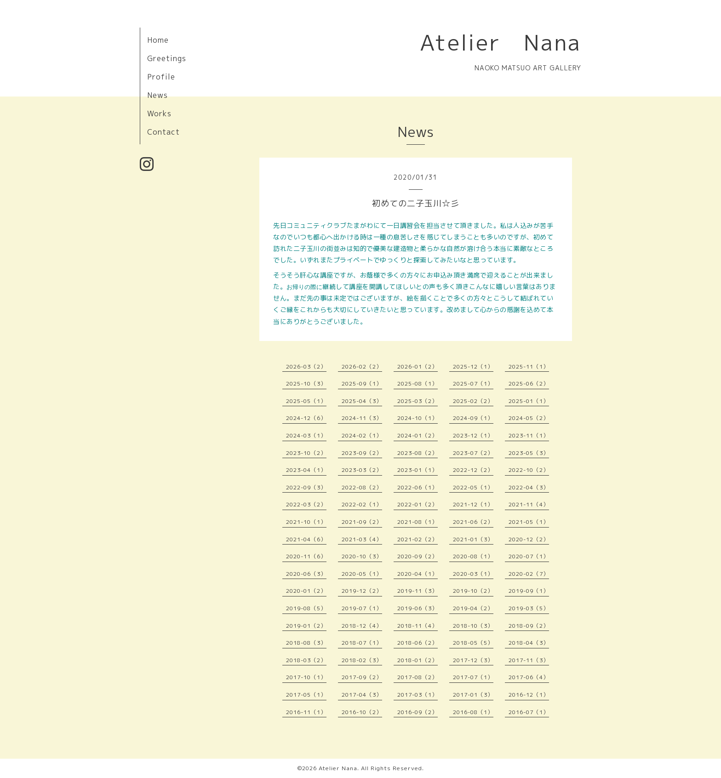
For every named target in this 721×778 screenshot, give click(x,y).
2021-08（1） (417, 522)
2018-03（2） (306, 660)
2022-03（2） (306, 504)
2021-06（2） (473, 522)
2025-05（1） (306, 401)
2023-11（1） (529, 435)
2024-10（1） (417, 418)
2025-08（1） (417, 383)
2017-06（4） (529, 677)
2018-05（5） (473, 643)
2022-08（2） (362, 487)
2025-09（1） (362, 383)
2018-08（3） (306, 643)
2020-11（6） (306, 556)
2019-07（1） (362, 608)
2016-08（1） (473, 712)
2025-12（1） (473, 366)
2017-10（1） (306, 677)
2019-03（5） (529, 608)
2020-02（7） (529, 574)
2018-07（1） (362, 643)
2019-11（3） (417, 591)
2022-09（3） (306, 487)
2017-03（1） (417, 694)
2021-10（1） (306, 522)
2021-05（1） (529, 522)
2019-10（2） (473, 591)
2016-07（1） (529, 712)
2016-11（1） (306, 712)
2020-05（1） (362, 574)
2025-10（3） (306, 383)
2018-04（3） (529, 643)
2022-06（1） (417, 487)
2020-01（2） (306, 591)
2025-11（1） (529, 366)
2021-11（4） (529, 504)
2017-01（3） (473, 694)
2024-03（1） (306, 435)
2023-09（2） (362, 453)
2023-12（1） (473, 435)
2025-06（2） (529, 383)
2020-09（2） (417, 556)
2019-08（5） (306, 608)
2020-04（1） (417, 574)
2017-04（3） (362, 694)
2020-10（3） (362, 556)
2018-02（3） (362, 660)
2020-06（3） (306, 574)
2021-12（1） (473, 504)
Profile (161, 77)
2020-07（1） (529, 556)
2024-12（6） (306, 418)
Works (159, 113)
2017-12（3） (473, 660)
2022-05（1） (473, 487)
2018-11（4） (417, 626)
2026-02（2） (362, 366)
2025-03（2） (417, 401)
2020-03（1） (473, 574)
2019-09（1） (529, 591)
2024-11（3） (362, 418)
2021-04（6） (306, 539)
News (157, 95)
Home (158, 40)
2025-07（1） (473, 383)
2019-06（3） (417, 608)
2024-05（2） (529, 418)
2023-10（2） (306, 453)
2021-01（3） (473, 539)
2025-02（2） (473, 401)
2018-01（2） (417, 660)
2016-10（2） (362, 712)
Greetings (166, 58)
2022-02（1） (362, 504)
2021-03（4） (362, 539)
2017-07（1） (473, 677)
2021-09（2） (362, 522)
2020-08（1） (473, 556)
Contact (163, 132)
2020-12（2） (529, 539)
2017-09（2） (362, 677)
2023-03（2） (362, 470)
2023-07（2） (473, 453)
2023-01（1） (417, 470)
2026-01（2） (417, 366)
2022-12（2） (473, 470)
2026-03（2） (306, 366)
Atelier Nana (500, 42)
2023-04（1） (306, 470)
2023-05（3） (529, 453)
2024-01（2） (417, 435)
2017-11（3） (529, 660)
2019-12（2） (362, 591)
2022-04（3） (529, 487)
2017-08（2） (417, 677)
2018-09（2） (529, 626)
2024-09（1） (473, 418)
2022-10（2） (529, 470)
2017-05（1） (306, 694)
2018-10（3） (473, 626)
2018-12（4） (362, 626)
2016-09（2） (417, 712)
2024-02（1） (362, 435)
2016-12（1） (529, 694)
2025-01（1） (529, 401)
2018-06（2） (417, 643)
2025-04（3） (362, 401)
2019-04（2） (473, 608)
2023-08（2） (417, 453)
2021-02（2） (417, 539)
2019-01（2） (306, 626)
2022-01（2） (417, 504)
